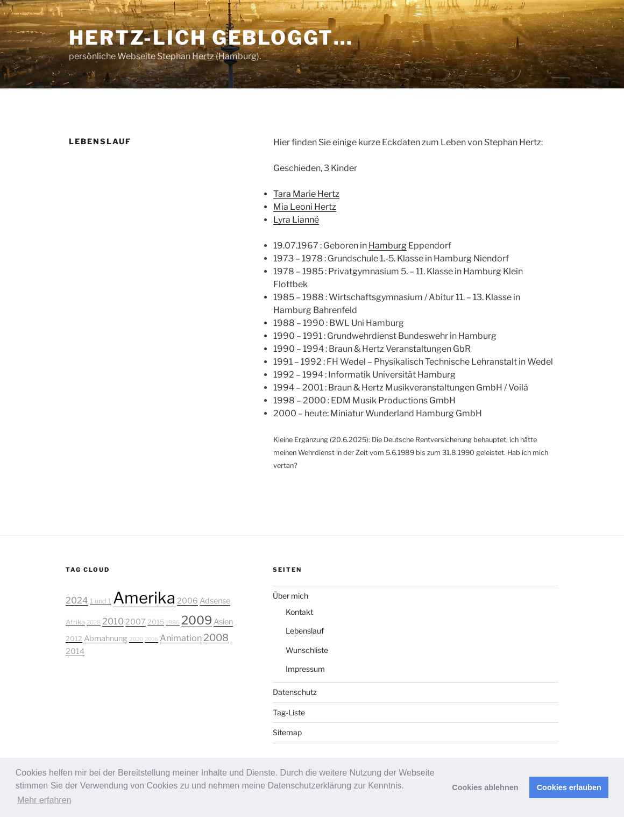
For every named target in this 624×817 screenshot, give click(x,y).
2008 (216, 637)
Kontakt (299, 611)
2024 (77, 600)
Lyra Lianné (296, 220)
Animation (181, 638)
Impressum (305, 668)
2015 (155, 622)
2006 (187, 601)
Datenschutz (295, 692)
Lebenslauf (305, 630)
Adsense (215, 601)
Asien (223, 622)
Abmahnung (105, 638)
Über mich (290, 595)
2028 (94, 622)
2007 (135, 622)
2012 (74, 639)
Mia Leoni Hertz (304, 207)
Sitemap (287, 732)
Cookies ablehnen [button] (485, 787)
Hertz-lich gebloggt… (211, 37)
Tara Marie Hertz (306, 194)
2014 (75, 651)
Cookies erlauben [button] (569, 787)
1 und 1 (100, 601)
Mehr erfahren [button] (44, 800)
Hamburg (387, 245)
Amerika (144, 597)
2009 (196, 620)
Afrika (75, 622)
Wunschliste (307, 650)
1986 (173, 622)
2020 (136, 639)
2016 (151, 639)
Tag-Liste (289, 712)
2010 (113, 621)
